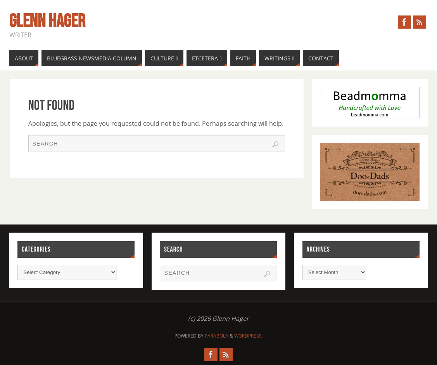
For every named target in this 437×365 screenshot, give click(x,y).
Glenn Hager (47, 21)
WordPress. (248, 335)
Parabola (216, 335)
